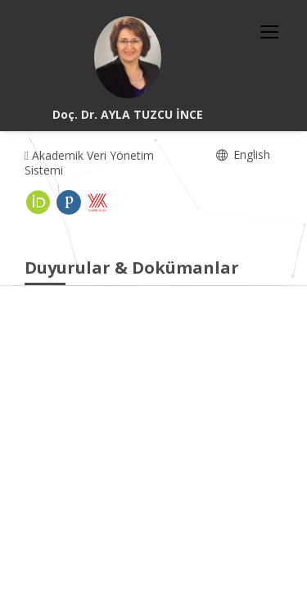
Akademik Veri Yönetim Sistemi (89, 163)
